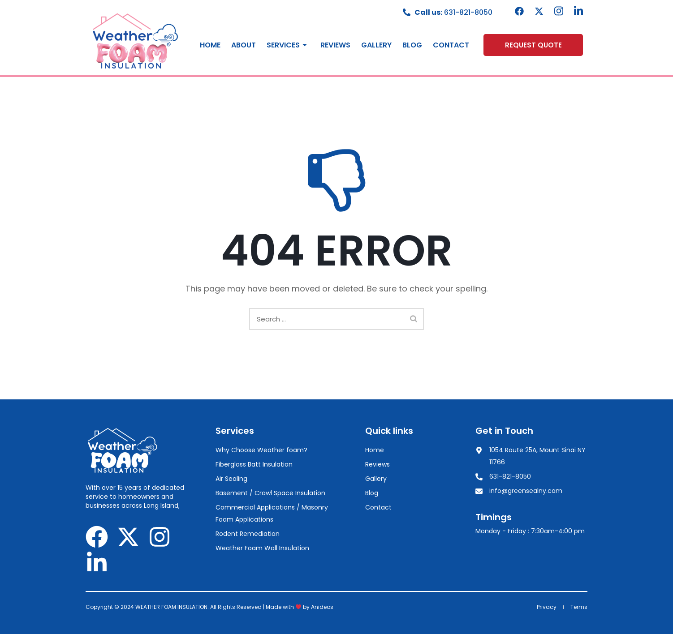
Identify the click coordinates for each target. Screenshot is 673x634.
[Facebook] (519, 11)
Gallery (376, 45)
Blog (412, 45)
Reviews (335, 45)
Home (210, 45)
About (243, 45)
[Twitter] (539, 11)
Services (288, 45)
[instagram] (558, 11)
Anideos (322, 607)
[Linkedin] (578, 11)
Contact (451, 45)
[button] (533, 45)
